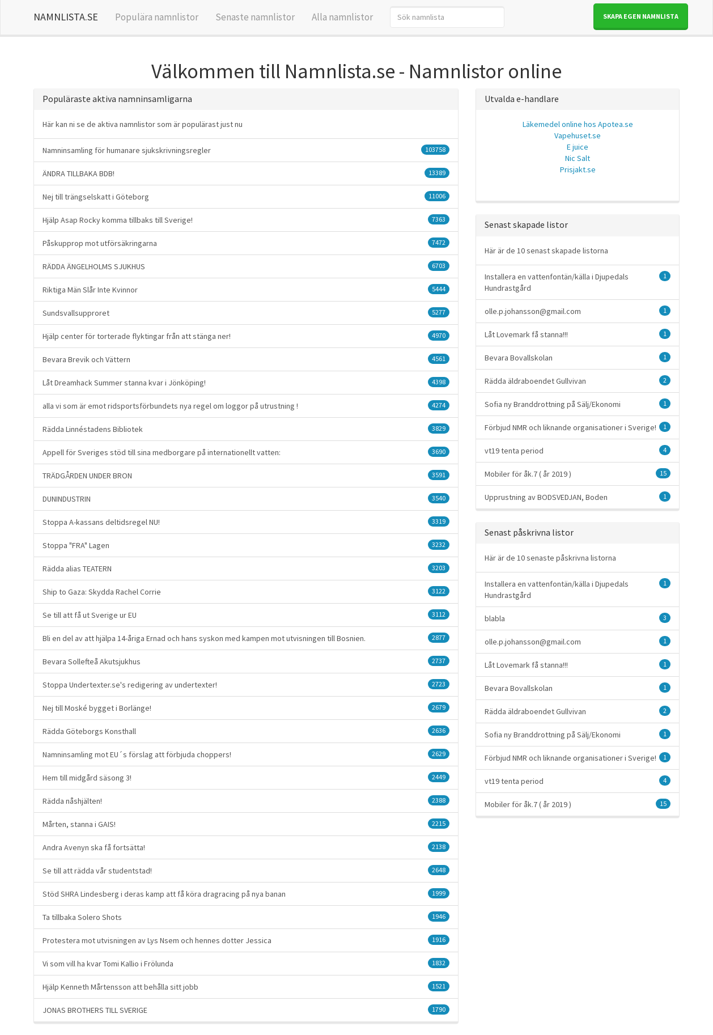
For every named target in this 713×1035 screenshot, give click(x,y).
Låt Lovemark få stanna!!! (577, 334)
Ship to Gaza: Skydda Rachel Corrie (246, 591)
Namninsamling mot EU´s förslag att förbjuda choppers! (246, 754)
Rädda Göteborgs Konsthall (246, 731)
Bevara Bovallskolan (577, 357)
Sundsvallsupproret (246, 312)
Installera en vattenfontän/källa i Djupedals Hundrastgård (577, 282)
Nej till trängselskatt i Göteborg (246, 196)
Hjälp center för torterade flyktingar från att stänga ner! (246, 335)
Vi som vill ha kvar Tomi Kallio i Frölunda (246, 963)
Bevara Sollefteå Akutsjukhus (246, 661)
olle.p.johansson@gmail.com (577, 311)
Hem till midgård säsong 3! (246, 777)
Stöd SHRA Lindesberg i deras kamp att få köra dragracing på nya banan (246, 893)
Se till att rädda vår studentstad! (246, 870)
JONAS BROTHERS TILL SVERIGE (246, 1009)
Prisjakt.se (578, 169)
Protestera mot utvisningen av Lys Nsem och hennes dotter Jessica (246, 940)
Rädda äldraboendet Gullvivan (577, 380)
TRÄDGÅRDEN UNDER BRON (246, 475)
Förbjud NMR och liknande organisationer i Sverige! (577, 427)
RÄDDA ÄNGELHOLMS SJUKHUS (246, 266)
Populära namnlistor (156, 17)
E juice (577, 147)
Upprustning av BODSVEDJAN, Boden (577, 496)
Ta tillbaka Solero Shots (246, 916)
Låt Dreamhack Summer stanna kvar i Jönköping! (246, 382)
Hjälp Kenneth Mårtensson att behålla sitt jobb (246, 986)
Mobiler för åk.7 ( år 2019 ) (577, 473)
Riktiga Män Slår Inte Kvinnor (246, 289)
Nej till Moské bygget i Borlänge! (246, 707)
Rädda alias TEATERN (246, 568)
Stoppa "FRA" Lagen (246, 545)
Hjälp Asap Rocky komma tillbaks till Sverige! (246, 219)
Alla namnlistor (342, 17)
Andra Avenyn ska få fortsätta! (246, 847)
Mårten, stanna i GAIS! (246, 823)
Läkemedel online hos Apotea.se (578, 124)
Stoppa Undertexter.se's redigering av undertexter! (246, 684)
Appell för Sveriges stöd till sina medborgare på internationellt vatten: (246, 452)
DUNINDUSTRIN (246, 498)
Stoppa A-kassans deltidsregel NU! (246, 521)
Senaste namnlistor (255, 17)
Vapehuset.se (577, 135)
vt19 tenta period (577, 450)
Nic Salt (577, 158)
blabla (577, 618)
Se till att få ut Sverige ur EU (246, 614)
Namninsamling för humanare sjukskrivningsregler (246, 150)
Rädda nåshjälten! (246, 800)
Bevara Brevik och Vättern (246, 359)
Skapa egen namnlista (640, 16)
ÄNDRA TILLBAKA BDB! (246, 173)
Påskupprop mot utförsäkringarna (246, 242)
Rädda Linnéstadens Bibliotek (246, 428)
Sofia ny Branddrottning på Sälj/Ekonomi (577, 403)
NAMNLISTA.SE (65, 16)
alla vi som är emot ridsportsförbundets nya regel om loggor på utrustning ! (246, 405)
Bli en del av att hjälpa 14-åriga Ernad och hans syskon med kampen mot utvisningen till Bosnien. (246, 638)
